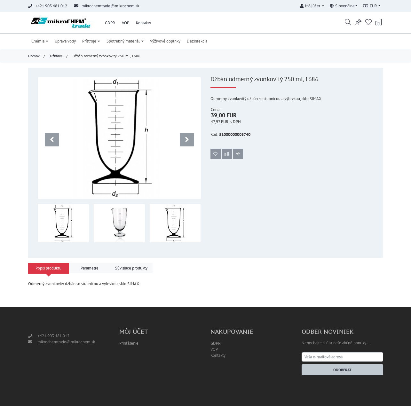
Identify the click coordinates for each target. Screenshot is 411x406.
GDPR (110, 23)
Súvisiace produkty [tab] (131, 268)
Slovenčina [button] (342, 6)
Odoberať (342, 369)
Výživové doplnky (165, 41)
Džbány (56, 55)
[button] (312, 5)
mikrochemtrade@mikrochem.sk (110, 6)
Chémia (39, 41)
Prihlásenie (128, 343)
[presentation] (52, 139)
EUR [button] (370, 6)
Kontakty (143, 23)
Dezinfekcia (197, 41)
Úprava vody (65, 41)
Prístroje (91, 41)
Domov (34, 55)
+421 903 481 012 (53, 336)
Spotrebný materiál (125, 41)
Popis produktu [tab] (48, 268)
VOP (125, 23)
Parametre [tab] (90, 268)
